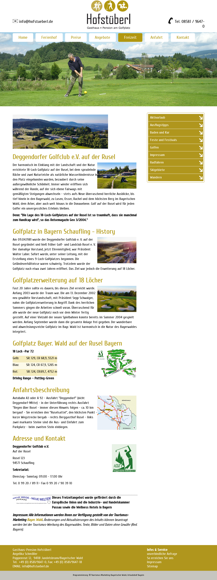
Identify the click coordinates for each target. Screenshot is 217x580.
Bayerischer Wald (118, 575)
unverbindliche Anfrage (162, 554)
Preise (76, 37)
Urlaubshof (132, 575)
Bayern (141, 575)
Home (22, 37)
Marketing (105, 575)
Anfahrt (156, 37)
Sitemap (152, 566)
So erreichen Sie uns (160, 558)
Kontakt (183, 37)
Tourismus (95, 575)
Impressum (154, 562)
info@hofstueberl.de (36, 21)
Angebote (102, 37)
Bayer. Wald (34, 520)
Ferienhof (49, 37)
